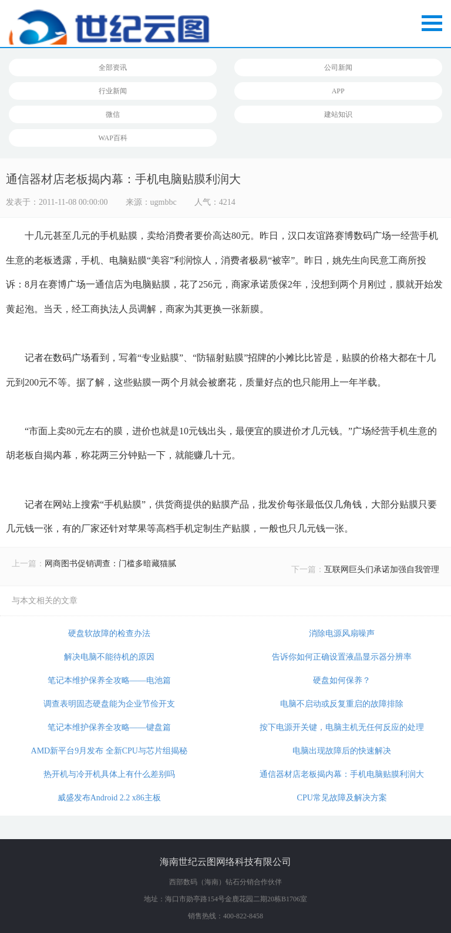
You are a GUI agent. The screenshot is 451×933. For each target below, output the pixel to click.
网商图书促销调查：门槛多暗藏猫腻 (110, 563)
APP (338, 91)
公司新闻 (338, 67)
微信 (113, 114)
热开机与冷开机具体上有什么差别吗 (109, 774)
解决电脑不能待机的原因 (109, 657)
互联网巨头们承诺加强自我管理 (381, 569)
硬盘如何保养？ (342, 680)
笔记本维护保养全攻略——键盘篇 (109, 727)
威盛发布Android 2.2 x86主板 (109, 797)
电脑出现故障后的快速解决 (341, 750)
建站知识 (338, 114)
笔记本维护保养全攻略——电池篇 (109, 680)
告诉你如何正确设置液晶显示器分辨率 (342, 657)
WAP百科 (113, 138)
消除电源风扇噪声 (342, 633)
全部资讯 (113, 67)
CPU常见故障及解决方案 (342, 797)
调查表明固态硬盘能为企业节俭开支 (109, 703)
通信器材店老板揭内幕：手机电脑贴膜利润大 (342, 774)
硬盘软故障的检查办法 (109, 633)
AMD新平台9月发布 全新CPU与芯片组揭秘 (109, 750)
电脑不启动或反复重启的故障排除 (341, 703)
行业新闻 (113, 91)
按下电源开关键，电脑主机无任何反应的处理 (342, 727)
